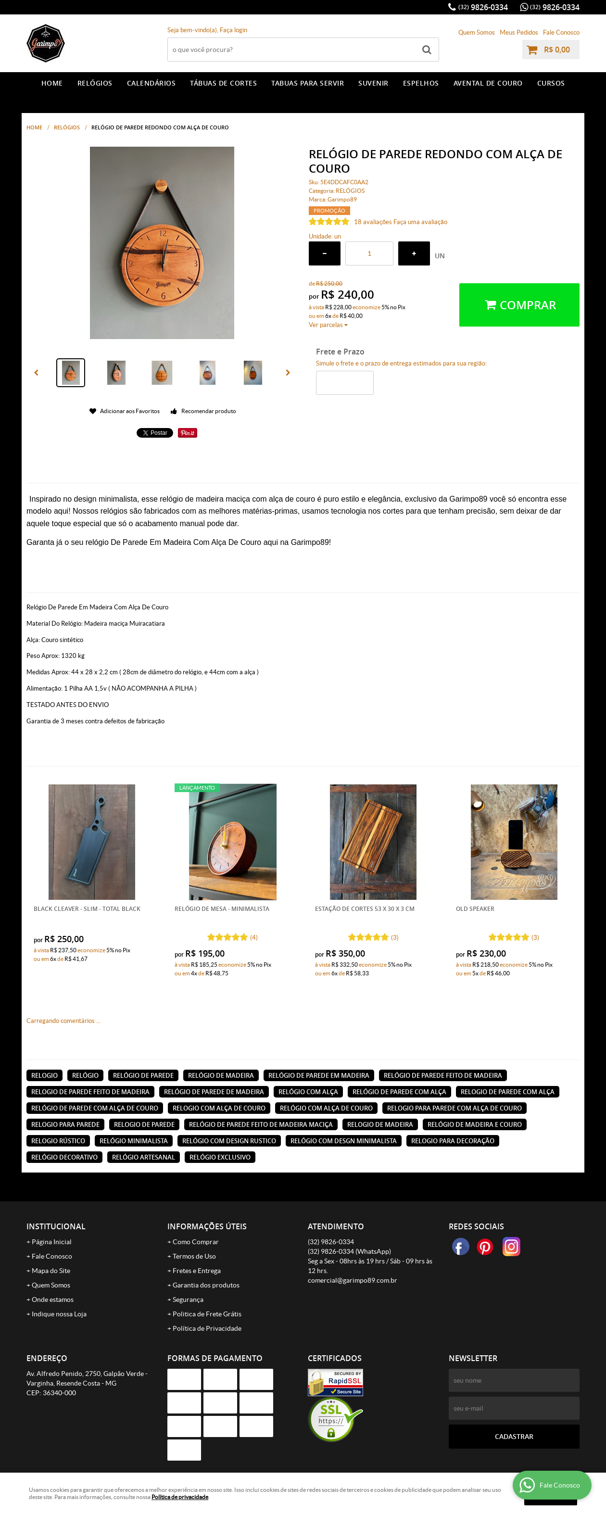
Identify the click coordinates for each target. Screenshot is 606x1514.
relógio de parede (143, 1075)
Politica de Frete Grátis (207, 1314)
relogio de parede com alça (508, 1091)
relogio (44, 1075)
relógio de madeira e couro (475, 1124)
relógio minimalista (134, 1140)
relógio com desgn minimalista (343, 1140)
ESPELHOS (421, 83)
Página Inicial (52, 1242)
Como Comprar (196, 1242)
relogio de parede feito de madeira (90, 1091)
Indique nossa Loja (59, 1314)
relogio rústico (58, 1140)
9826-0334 (483, 7)
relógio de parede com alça (399, 1091)
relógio (85, 1075)
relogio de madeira (380, 1124)
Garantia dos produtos (206, 1285)
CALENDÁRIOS (151, 83)
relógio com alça (308, 1091)
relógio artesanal (143, 1157)
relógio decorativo (64, 1157)
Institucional (56, 1226)
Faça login (233, 30)
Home (52, 83)
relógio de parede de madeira (214, 1091)
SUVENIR (373, 83)
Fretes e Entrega (197, 1270)
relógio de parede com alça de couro (94, 1108)
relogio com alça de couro (219, 1108)
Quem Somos (476, 32)
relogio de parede (144, 1124)
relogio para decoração (452, 1140)
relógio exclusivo (220, 1157)
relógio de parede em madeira (318, 1075)
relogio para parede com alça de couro (454, 1108)
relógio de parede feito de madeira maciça (261, 1124)
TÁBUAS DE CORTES (223, 83)
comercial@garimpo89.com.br (352, 1280)
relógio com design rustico (229, 1140)
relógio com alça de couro (326, 1108)
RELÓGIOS (95, 83)
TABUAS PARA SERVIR (307, 83)
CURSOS (551, 83)
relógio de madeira (221, 1075)
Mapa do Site (51, 1270)
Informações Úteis (207, 1226)
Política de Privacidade (207, 1328)
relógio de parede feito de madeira (443, 1075)
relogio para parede (65, 1124)
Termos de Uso (194, 1256)
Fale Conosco (561, 32)
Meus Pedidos (519, 32)
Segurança (188, 1299)
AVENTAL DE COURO (488, 83)
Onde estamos (53, 1299)
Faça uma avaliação (420, 222)
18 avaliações (373, 222)
